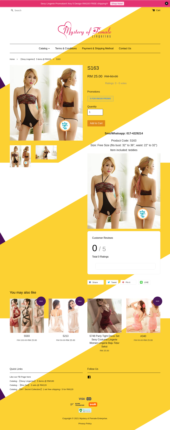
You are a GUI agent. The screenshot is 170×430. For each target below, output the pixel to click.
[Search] (19, 10)
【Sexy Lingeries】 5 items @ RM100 (35, 59)
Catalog (44, 48)
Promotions (93, 91)
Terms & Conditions (66, 48)
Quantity (92, 106)
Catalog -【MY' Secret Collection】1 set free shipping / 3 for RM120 (41, 389)
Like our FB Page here (20, 377)
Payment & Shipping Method (97, 48)
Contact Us (125, 48)
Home (12, 59)
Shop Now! (117, 3)
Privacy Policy (85, 423)
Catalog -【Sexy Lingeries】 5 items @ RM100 (32, 381)
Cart (158, 10)
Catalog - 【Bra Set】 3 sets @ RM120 (28, 385)
